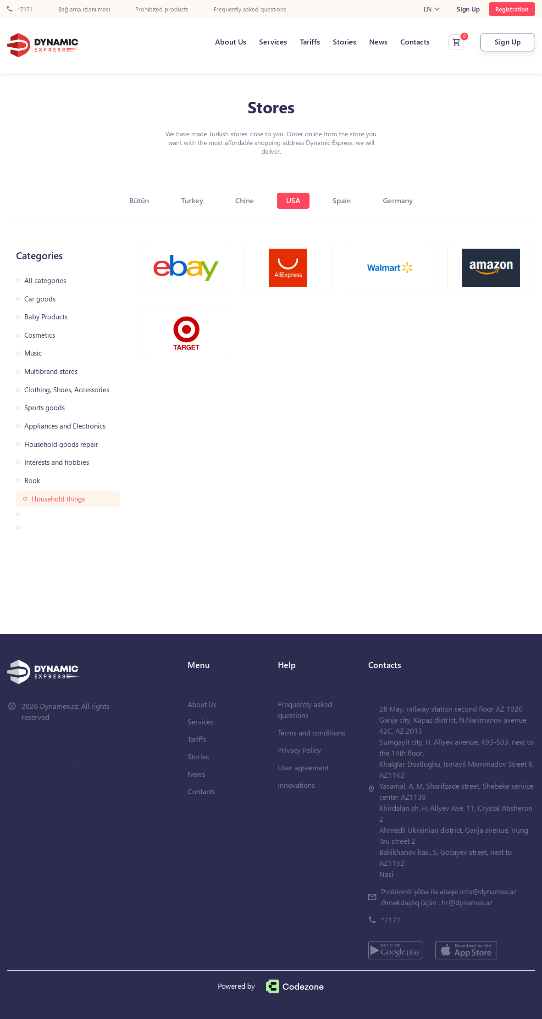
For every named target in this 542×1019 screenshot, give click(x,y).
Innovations (296, 785)
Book (32, 480)
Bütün (139, 200)
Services (273, 42)
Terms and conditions (311, 732)
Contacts (415, 42)
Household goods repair (61, 444)
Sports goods (44, 407)
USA (293, 200)
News (378, 42)
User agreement (303, 767)
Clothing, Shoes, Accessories (66, 389)
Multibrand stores (50, 371)
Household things (58, 499)
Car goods (39, 299)
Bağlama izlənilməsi (84, 9)
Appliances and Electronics (64, 426)
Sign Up (468, 9)
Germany (398, 200)
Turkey (192, 200)
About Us (230, 42)
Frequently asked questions (250, 9)
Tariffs (310, 42)
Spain (341, 200)
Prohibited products (161, 9)
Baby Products (45, 316)
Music (33, 353)
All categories (45, 280)
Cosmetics (39, 335)
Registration (512, 9)
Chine (244, 200)
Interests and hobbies (56, 462)
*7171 (20, 9)
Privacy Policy (299, 750)
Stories (344, 42)
